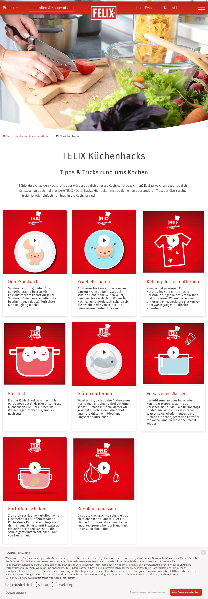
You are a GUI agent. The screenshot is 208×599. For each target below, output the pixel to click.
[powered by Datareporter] (204, 555)
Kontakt (170, 8)
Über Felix (144, 8)
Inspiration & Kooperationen (52, 8)
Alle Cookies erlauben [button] (186, 592)
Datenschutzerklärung (45, 577)
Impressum (68, 577)
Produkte (10, 8)
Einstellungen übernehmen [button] (147, 592)
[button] (16, 592)
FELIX (6, 136)
